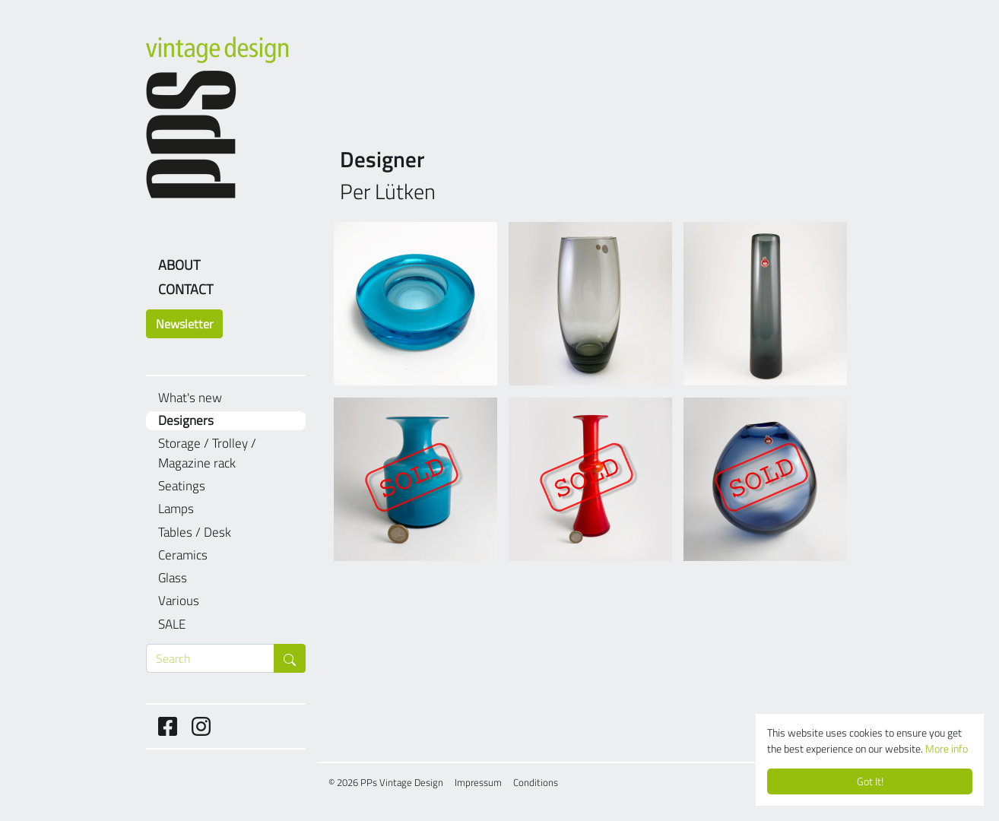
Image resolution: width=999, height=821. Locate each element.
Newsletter (184, 324)
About (179, 265)
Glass (172, 578)
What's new (190, 397)
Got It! (870, 781)
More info (946, 748)
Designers (186, 420)
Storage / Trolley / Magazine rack (207, 453)
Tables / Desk (194, 532)
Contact (185, 289)
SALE (172, 624)
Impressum (478, 782)
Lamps (176, 508)
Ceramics (183, 555)
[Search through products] (210, 658)
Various (178, 600)
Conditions (535, 782)
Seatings (181, 486)
